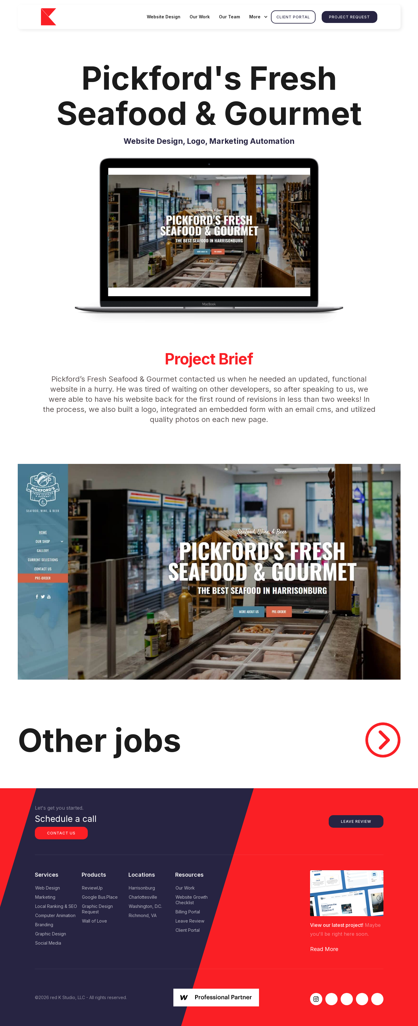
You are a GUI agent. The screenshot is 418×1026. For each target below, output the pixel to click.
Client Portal (293, 17)
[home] (52, 17)
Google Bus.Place (100, 897)
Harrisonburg (142, 887)
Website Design (163, 16)
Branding (44, 924)
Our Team (229, 16)
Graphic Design (50, 933)
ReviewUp (92, 887)
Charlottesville (143, 897)
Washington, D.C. (145, 906)
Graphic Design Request (97, 909)
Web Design (47, 887)
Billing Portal (188, 911)
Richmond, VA (143, 915)
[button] (258, 17)
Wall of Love (94, 920)
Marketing (45, 897)
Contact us (61, 833)
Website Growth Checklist (192, 899)
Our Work (200, 16)
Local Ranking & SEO (56, 906)
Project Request (349, 17)
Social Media (48, 943)
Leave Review (356, 821)
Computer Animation (55, 915)
